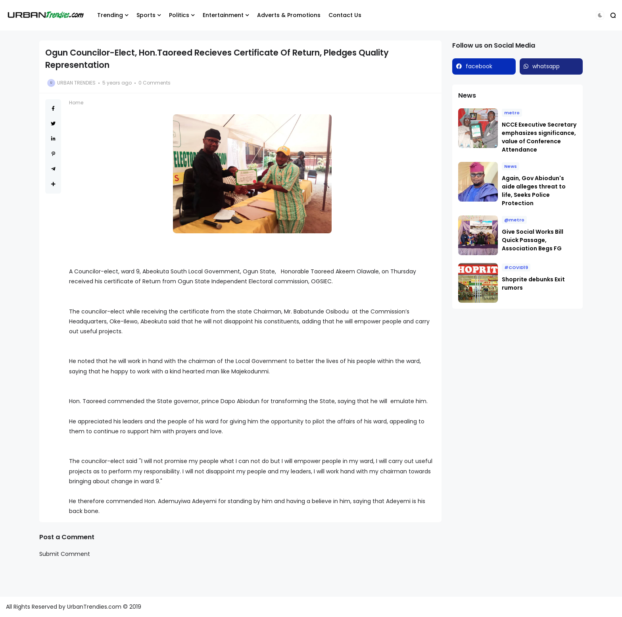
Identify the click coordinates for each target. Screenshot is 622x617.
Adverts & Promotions (289, 15)
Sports (146, 15)
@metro (514, 220)
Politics (179, 15)
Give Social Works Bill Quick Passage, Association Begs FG (532, 240)
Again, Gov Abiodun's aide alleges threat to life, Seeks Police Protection (534, 190)
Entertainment (223, 15)
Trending (110, 15)
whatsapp (546, 66)
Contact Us (344, 15)
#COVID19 (516, 267)
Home (76, 102)
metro (512, 113)
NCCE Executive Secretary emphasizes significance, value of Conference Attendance (539, 137)
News (510, 166)
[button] (600, 15)
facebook (479, 66)
